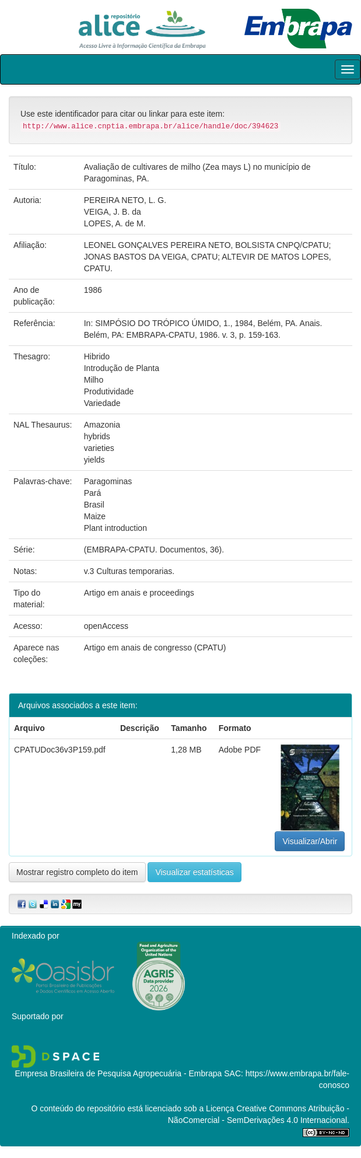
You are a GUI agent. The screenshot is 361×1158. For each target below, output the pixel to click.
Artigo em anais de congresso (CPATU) (155, 647)
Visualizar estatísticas (194, 872)
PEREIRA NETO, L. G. (125, 200)
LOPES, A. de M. (115, 223)
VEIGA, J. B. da (112, 211)
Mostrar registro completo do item (77, 872)
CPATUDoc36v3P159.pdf (60, 749)
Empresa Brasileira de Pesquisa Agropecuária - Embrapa (118, 1073)
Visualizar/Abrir (309, 841)
